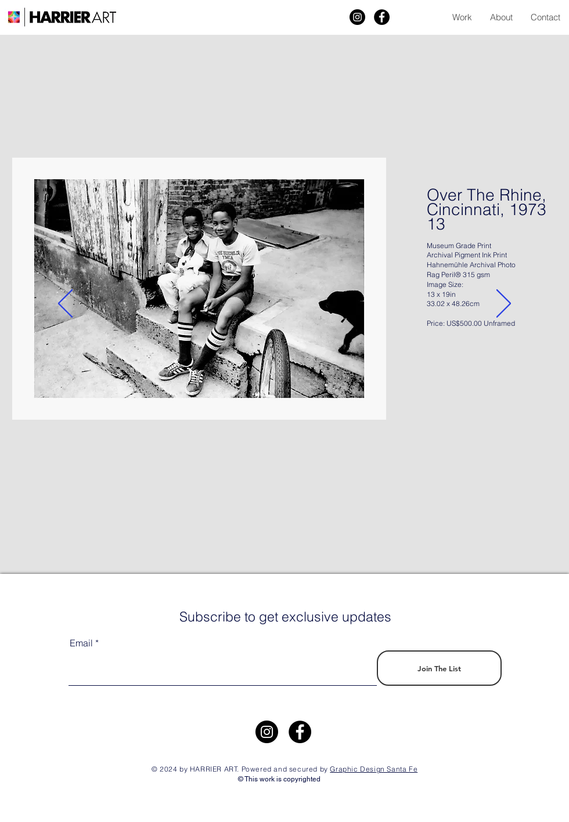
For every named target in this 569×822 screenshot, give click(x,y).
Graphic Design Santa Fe (373, 769)
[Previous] (65, 304)
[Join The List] (439, 668)
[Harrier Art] (357, 17)
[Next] (503, 304)
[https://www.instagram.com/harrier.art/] (266, 732)
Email (81, 643)
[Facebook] (382, 17)
